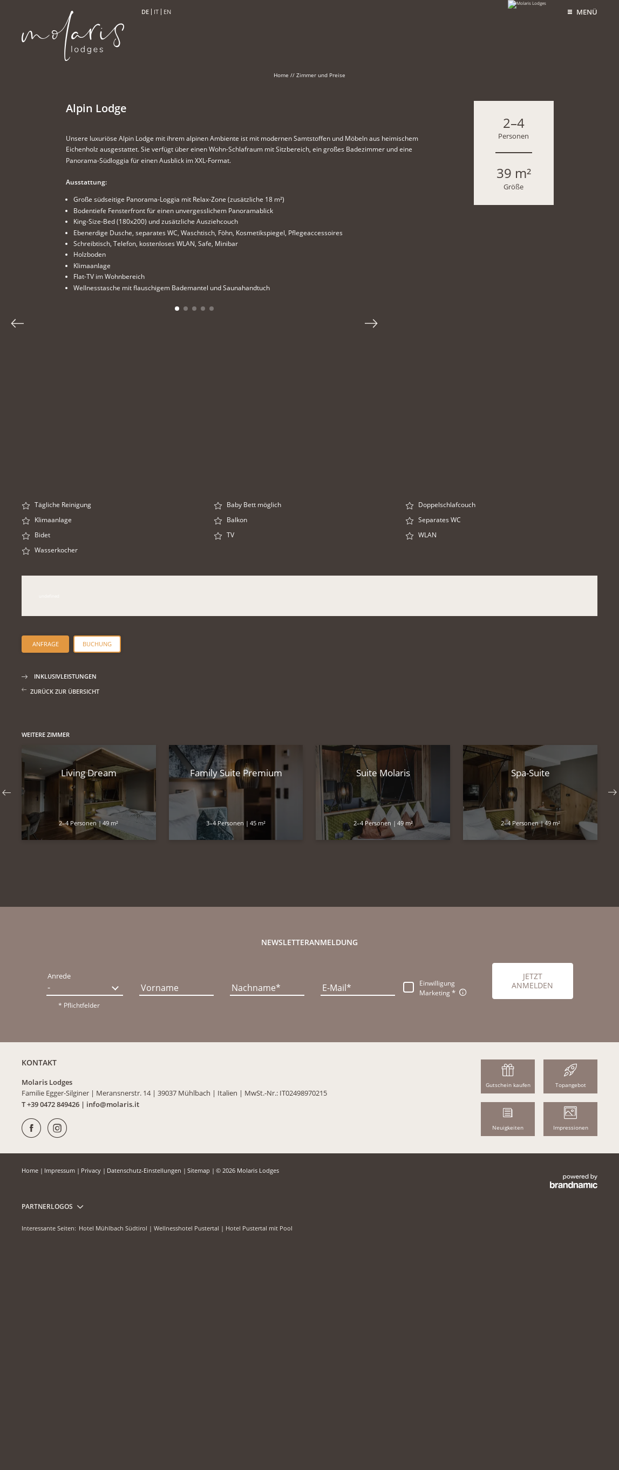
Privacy (92, 1386)
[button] (532, 1196)
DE (145, 12)
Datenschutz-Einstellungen (145, 1386)
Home (282, 75)
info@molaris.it (112, 1320)
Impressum (60, 1386)
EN (167, 12)
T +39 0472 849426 (51, 1320)
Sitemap (199, 1386)
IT (156, 12)
